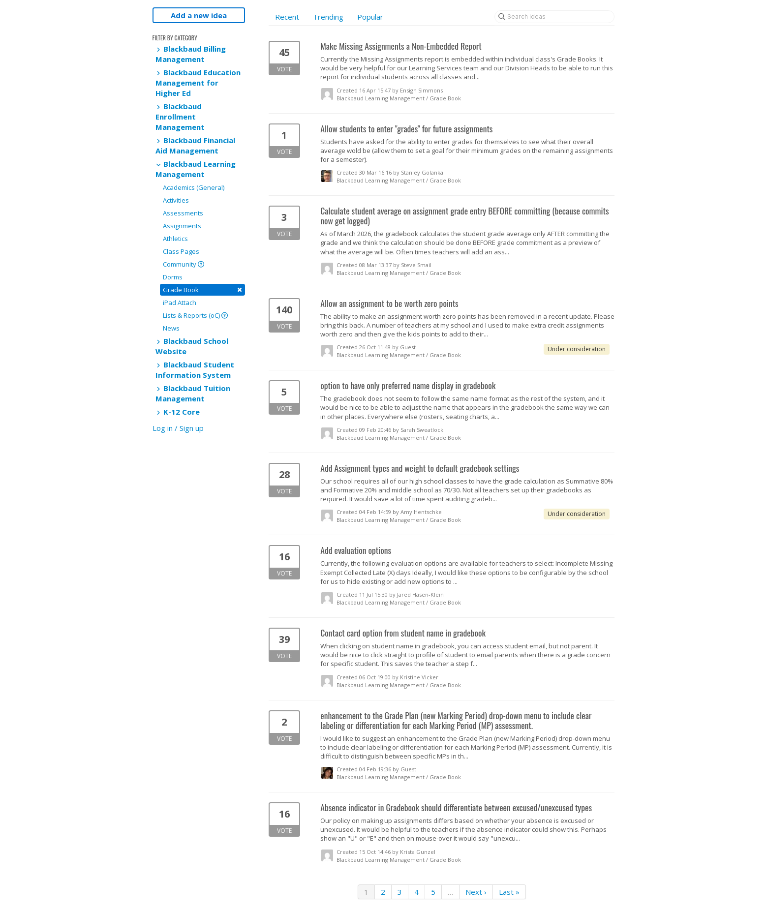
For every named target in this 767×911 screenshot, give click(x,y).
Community (183, 264)
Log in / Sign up (178, 428)
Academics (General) (193, 187)
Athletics (175, 238)
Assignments (182, 225)
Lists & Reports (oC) (195, 315)
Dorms (173, 277)
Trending (328, 17)
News (171, 328)
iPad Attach (179, 302)
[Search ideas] (554, 16)
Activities (176, 200)
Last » (509, 892)
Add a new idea (199, 15)
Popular (370, 17)
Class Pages (181, 251)
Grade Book (202, 289)
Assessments (183, 213)
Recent (287, 17)
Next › (476, 892)
